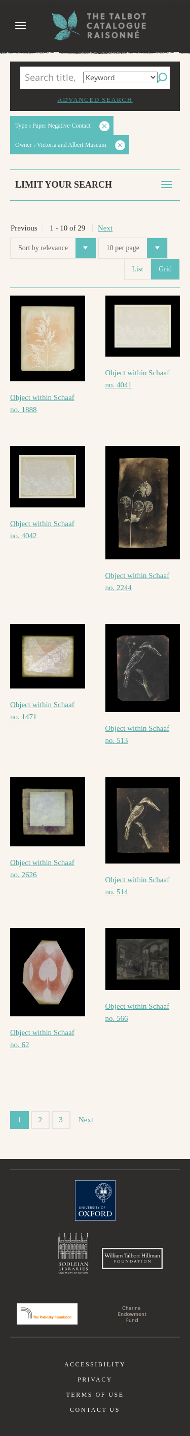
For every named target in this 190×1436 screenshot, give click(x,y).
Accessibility (95, 1364)
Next (105, 228)
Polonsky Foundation (47, 1314)
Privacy (95, 1379)
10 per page (136, 248)
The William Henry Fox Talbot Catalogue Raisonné (95, 25)
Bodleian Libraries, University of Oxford (73, 1253)
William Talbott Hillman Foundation (132, 1258)
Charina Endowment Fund (132, 1314)
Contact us (95, 1409)
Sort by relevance (57, 248)
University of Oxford (95, 1200)
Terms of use (95, 1394)
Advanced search (94, 99)
